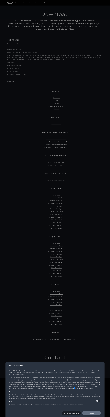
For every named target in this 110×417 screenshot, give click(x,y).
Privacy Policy (80, 388)
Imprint (91, 388)
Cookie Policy (71, 388)
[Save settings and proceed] (71, 413)
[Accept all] (91, 413)
